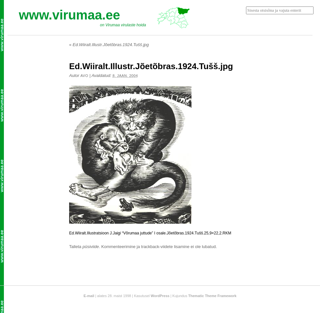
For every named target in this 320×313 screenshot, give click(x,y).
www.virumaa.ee (69, 15)
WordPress (160, 296)
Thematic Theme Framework (212, 296)
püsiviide (90, 246)
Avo (84, 76)
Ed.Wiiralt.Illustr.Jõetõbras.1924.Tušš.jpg (109, 44)
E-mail (88, 296)
